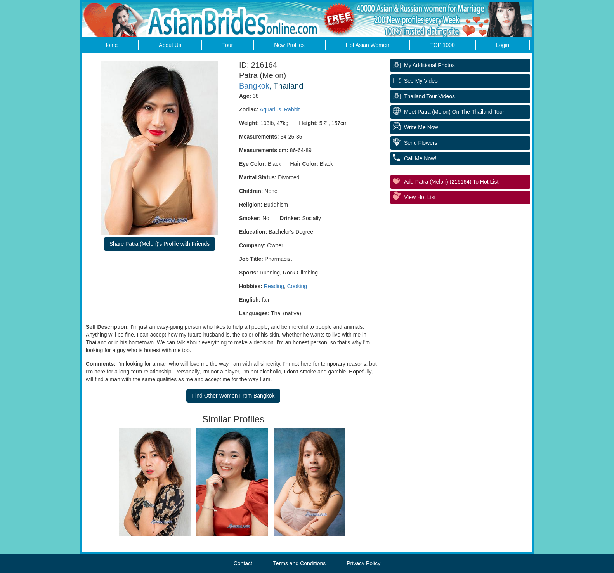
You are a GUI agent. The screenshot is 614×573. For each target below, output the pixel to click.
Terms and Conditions (299, 563)
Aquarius (270, 109)
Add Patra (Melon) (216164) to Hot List (451, 182)
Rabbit (292, 109)
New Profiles (289, 45)
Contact (243, 563)
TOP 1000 (442, 45)
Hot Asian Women (367, 45)
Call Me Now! (420, 158)
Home (110, 45)
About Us (170, 45)
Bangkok (254, 86)
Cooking (297, 286)
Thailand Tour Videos (429, 96)
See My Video (421, 81)
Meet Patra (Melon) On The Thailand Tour (454, 112)
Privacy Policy (363, 563)
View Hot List (419, 197)
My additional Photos (429, 65)
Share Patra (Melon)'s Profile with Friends (159, 244)
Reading (274, 286)
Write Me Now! (422, 127)
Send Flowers (420, 143)
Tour (227, 45)
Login (502, 45)
